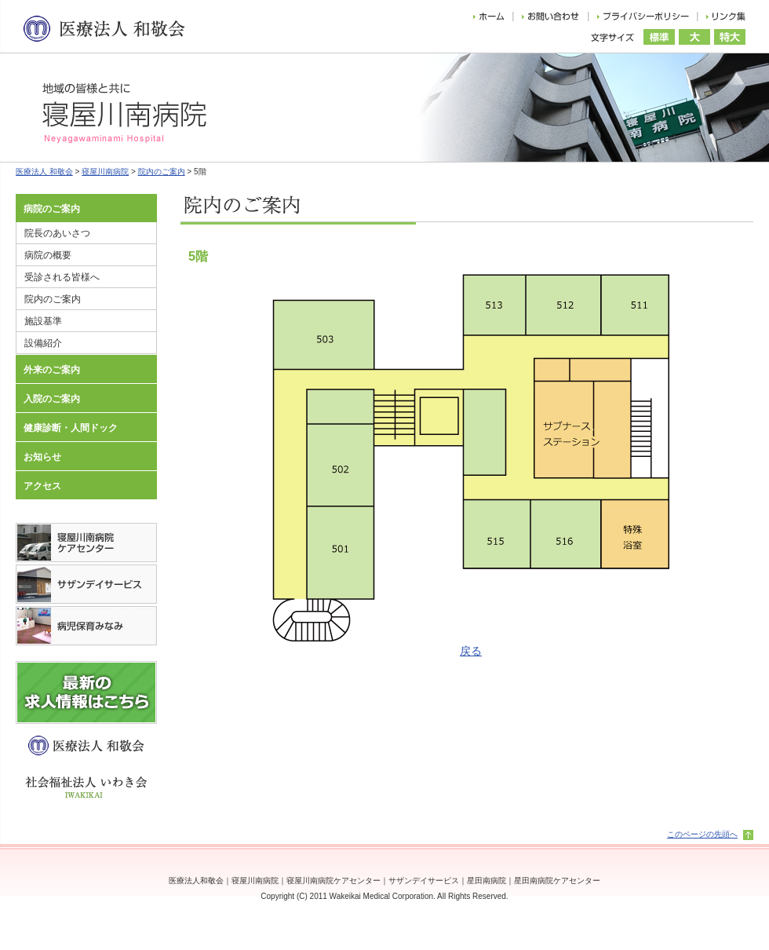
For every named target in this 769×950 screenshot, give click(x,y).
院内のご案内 (161, 171)
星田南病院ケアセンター (557, 880)
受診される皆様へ (62, 277)
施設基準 (43, 321)
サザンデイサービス (423, 880)
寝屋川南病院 (105, 171)
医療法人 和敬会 (44, 171)
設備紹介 (43, 343)
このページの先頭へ (702, 834)
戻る (471, 651)
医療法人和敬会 (196, 880)
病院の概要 (47, 255)
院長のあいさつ (57, 233)
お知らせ (42, 456)
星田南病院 (486, 880)
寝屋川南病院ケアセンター (333, 880)
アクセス (42, 485)
